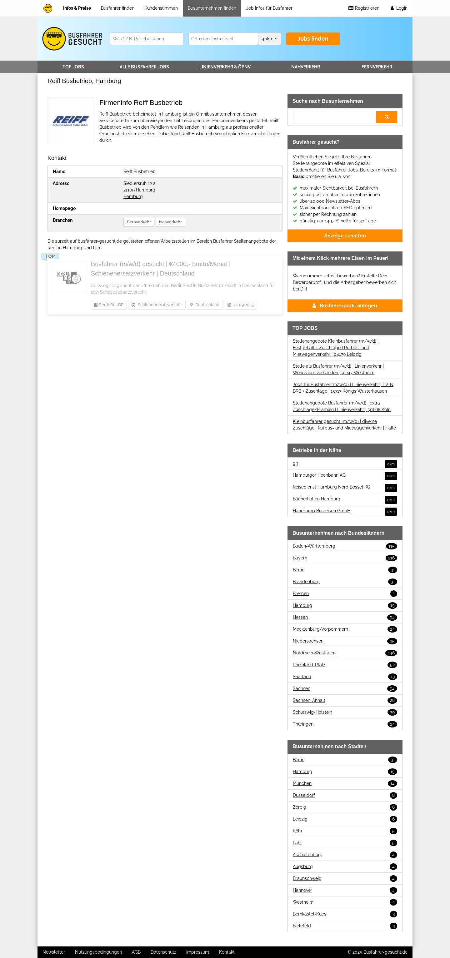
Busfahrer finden (117, 8)
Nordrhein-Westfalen (345, 653)
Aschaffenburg (345, 854)
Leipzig (345, 819)
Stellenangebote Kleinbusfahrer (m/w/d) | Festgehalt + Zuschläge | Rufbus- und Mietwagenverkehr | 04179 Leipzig (335, 348)
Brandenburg (345, 581)
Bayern (345, 558)
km (270, 38)
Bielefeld (345, 926)
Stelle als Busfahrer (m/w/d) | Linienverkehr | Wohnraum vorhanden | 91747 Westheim (338, 369)
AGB (136, 952)
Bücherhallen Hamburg (345, 499)
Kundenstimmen (161, 8)
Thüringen (345, 724)
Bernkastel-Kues (345, 914)
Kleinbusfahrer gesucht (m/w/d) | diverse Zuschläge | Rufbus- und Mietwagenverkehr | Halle (344, 424)
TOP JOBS (73, 66)
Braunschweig (345, 878)
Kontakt (227, 952)
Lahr (345, 843)
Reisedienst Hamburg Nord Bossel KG (345, 487)
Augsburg (345, 866)
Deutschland (204, 304)
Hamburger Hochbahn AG (345, 475)
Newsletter (53, 952)
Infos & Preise (77, 8)
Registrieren (363, 8)
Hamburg (145, 189)
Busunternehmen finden (212, 8)
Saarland (345, 676)
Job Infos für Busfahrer (269, 8)
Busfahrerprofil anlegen (344, 306)
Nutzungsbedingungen (98, 952)
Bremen (345, 593)
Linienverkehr (225, 66)
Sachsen (345, 688)
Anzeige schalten (345, 236)
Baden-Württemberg (345, 546)
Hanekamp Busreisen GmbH (345, 511)
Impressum (197, 952)
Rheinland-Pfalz (345, 665)
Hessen (345, 617)
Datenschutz (163, 952)
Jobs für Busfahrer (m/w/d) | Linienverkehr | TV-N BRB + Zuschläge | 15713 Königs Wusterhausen (343, 388)
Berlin (345, 570)
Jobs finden (313, 38)
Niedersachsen (345, 641)
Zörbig (345, 807)
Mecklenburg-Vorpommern (345, 629)
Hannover (345, 890)
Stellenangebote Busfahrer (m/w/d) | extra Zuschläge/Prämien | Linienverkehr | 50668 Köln (342, 406)
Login (398, 8)
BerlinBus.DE (108, 304)
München (345, 783)
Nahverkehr (305, 66)
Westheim (345, 902)
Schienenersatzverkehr (157, 304)
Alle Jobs (144, 66)
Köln (345, 831)
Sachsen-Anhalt (345, 700)
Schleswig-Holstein (345, 712)
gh (345, 463)
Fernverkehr (377, 66)
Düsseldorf (345, 795)
